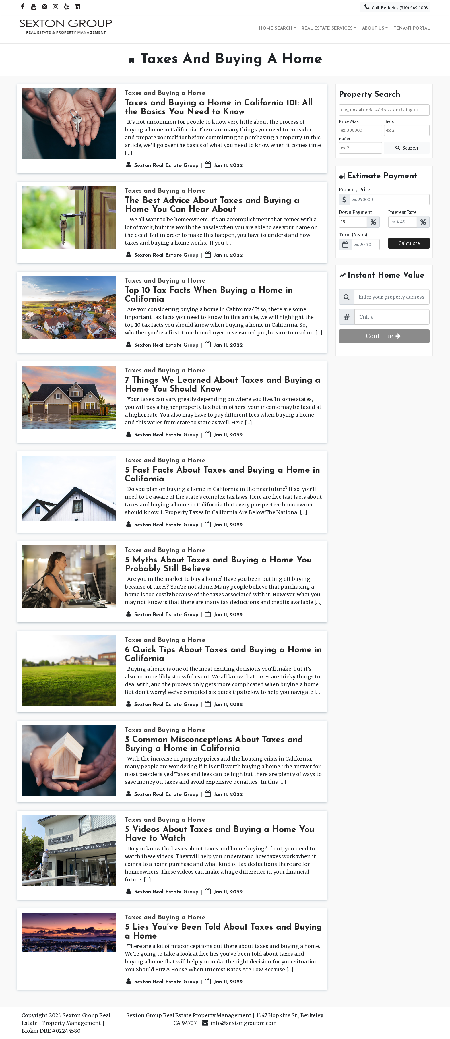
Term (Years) (353, 234)
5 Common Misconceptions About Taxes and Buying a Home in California (214, 744)
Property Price (354, 189)
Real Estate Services (327, 28)
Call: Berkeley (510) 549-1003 (395, 7)
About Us (373, 28)
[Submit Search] (407, 148)
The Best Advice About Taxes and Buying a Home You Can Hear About (212, 205)
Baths (344, 139)
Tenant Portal (412, 28)
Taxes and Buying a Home (165, 93)
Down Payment (355, 212)
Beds (389, 121)
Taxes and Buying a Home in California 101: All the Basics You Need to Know (219, 108)
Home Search (275, 28)
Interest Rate (402, 212)
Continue (384, 336)
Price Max (349, 121)
